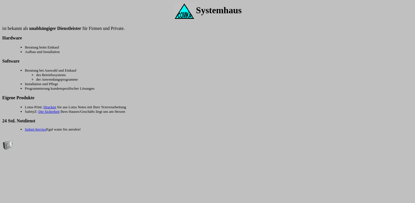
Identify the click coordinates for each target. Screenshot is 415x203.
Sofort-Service (35, 129)
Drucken (49, 107)
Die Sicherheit (49, 111)
